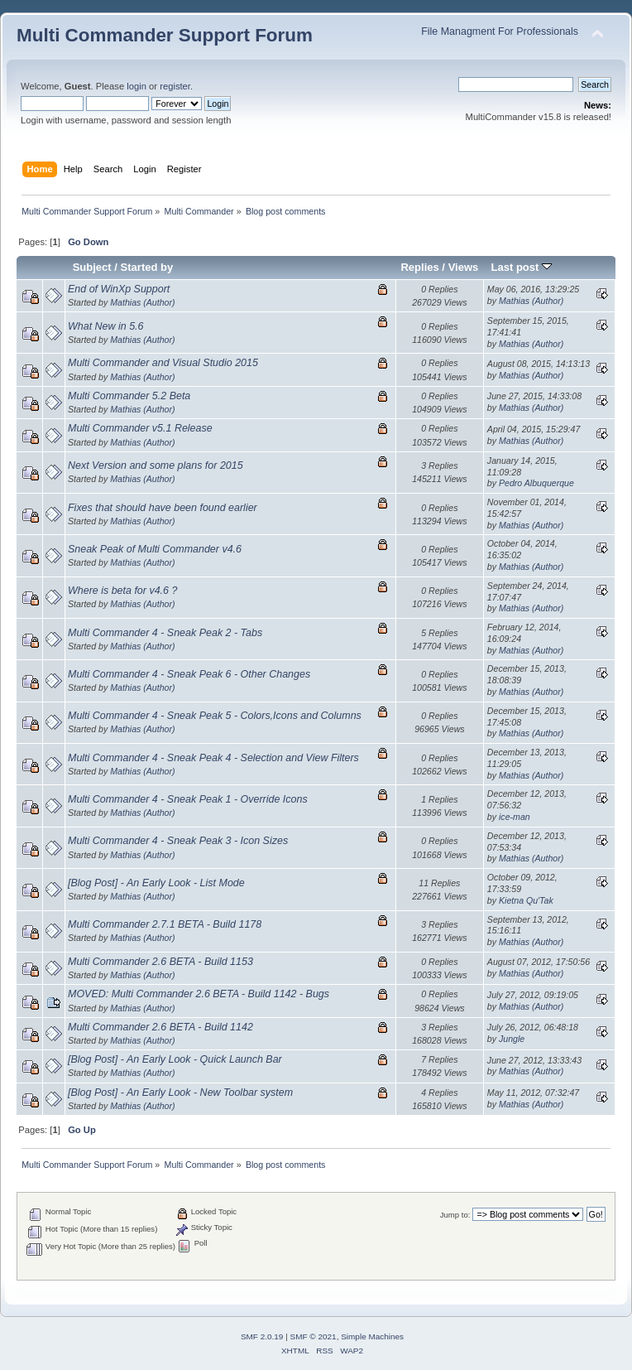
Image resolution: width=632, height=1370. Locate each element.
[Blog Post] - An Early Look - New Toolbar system (180, 1092)
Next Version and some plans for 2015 (155, 465)
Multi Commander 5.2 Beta (129, 396)
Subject (92, 267)
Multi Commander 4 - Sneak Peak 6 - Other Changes (189, 674)
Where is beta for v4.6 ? (122, 590)
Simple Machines (372, 1336)
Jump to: (455, 1214)
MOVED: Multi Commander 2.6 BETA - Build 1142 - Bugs (198, 994)
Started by (147, 267)
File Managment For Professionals (499, 31)
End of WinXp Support (119, 289)
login (136, 86)
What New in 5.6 (105, 326)
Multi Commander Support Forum (165, 35)
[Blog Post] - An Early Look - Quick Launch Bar (175, 1059)
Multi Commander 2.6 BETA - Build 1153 (160, 961)
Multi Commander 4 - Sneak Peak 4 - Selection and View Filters (213, 758)
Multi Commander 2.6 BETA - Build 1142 (160, 1027)
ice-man (514, 817)
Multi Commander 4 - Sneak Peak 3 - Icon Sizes (178, 841)
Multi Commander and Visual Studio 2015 (163, 363)
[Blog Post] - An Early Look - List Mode (156, 883)
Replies (419, 267)
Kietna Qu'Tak (526, 900)
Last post (521, 267)
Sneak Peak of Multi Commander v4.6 (155, 549)
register (175, 86)
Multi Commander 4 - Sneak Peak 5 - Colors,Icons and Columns (214, 715)
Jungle (511, 1039)
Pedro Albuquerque (536, 483)
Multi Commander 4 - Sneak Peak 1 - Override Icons (188, 799)
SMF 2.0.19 (262, 1336)
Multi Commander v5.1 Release (140, 428)
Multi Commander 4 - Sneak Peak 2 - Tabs (165, 633)
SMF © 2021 (313, 1336)
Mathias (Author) (142, 302)
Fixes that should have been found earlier (162, 508)
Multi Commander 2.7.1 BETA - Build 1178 (164, 924)
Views (463, 267)
